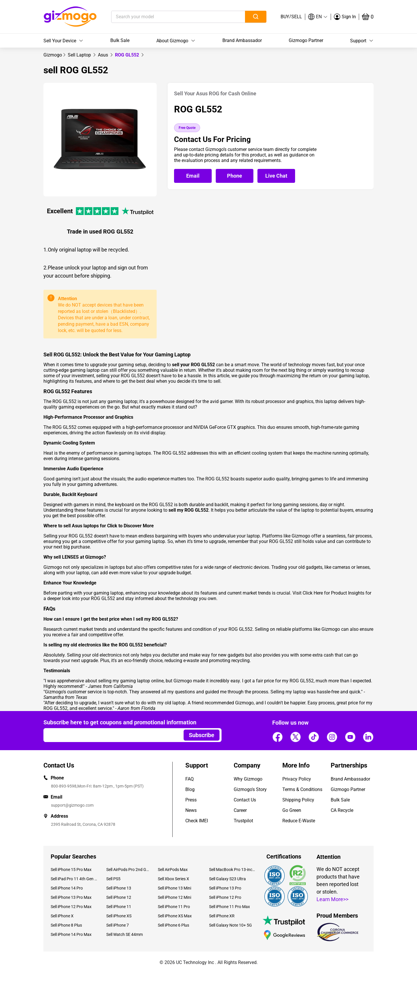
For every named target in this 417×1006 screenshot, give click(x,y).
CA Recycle (342, 810)
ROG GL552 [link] (127, 55)
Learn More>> (332, 899)
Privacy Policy (296, 779)
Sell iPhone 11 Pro (174, 906)
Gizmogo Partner (306, 40)
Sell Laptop (80, 55)
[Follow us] (277, 737)
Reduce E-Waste (298, 820)
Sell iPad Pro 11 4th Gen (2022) (74, 878)
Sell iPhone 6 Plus (173, 925)
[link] (52, 55)
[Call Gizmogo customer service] (236, 176)
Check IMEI (196, 820)
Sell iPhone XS (118, 916)
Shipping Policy (298, 800)
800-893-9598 (63, 786)
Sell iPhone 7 (117, 925)
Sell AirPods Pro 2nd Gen (127, 869)
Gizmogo (52, 55)
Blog (190, 789)
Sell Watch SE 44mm (124, 934)
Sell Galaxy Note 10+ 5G (230, 925)
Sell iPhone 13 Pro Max (71, 897)
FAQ (189, 779)
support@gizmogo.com (72, 805)
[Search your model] (169, 17)
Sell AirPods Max (173, 869)
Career (240, 810)
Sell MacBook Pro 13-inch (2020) (232, 869)
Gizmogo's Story (250, 789)
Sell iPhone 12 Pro (225, 897)
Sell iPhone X (62, 916)
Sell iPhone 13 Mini (174, 888)
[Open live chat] (276, 176)
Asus (103, 55)
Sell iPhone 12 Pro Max (71, 906)
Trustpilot (243, 820)
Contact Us (245, 800)
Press (191, 800)
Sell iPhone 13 (118, 888)
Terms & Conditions (302, 789)
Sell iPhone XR (222, 916)
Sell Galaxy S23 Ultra (227, 878)
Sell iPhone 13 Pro (225, 888)
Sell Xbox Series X (173, 878)
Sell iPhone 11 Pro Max (229, 906)
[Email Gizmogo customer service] (194, 176)
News (191, 810)
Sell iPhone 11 (118, 906)
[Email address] (110, 735)
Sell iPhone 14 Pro (67, 888)
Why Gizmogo (248, 779)
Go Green (291, 810)
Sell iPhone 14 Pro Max (71, 934)
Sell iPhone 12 (118, 897)
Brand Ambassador (242, 40)
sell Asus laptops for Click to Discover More (108, 525)
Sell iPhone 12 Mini (174, 897)
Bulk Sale (119, 40)
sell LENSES (66, 557)
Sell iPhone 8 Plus (66, 925)
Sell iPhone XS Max (175, 916)
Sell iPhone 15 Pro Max (71, 869)
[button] (318, 17)
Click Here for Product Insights (333, 593)
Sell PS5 (113, 878)
